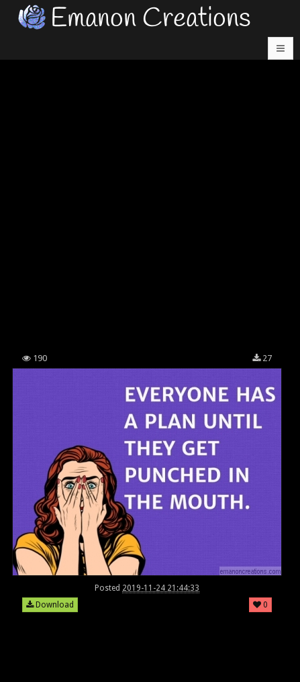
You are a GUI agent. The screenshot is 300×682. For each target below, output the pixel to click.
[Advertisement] (150, 190)
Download (50, 605)
